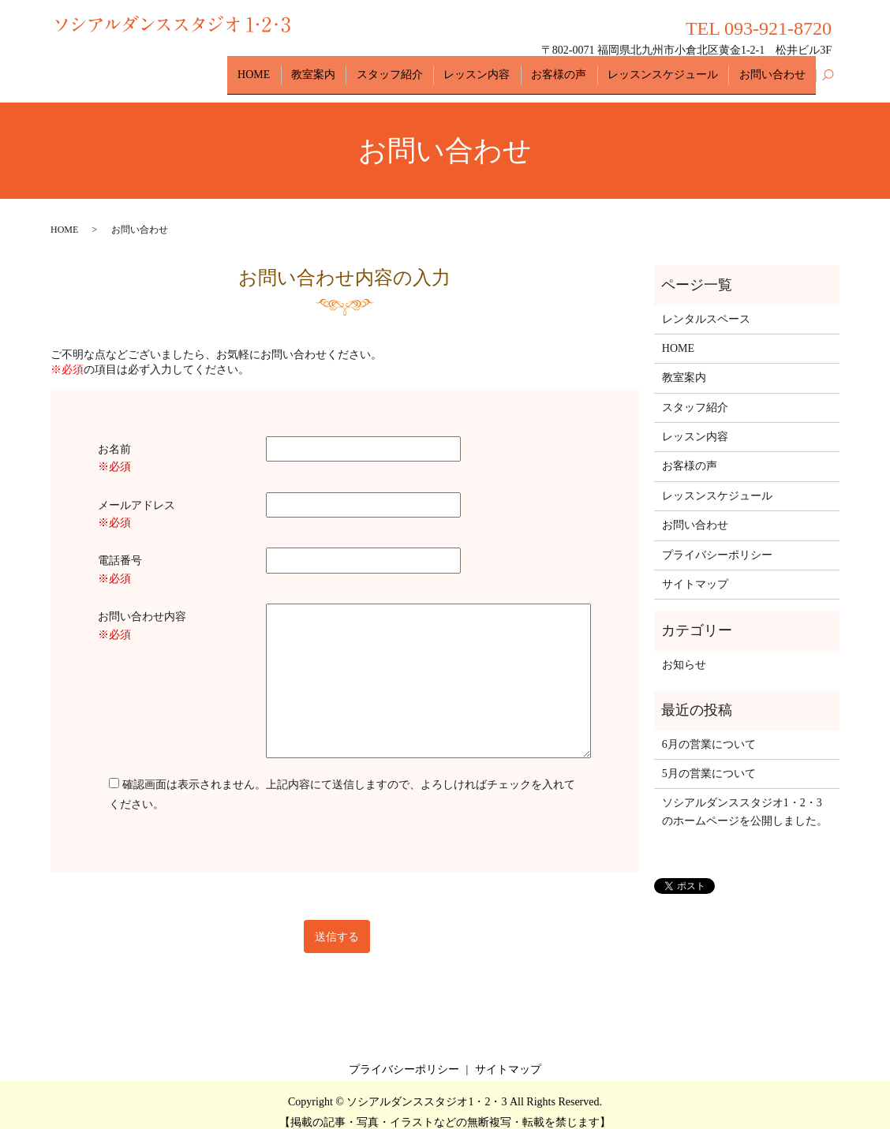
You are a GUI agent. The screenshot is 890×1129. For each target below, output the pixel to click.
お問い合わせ (776, 67)
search (828, 68)
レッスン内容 (504, 67)
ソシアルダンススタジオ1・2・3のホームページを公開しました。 (745, 798)
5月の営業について (709, 759)
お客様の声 (578, 67)
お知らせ (684, 650)
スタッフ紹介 (424, 67)
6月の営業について (709, 730)
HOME (305, 67)
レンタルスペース (706, 305)
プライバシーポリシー (717, 541)
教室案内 (357, 67)
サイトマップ (695, 570)
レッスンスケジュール (674, 67)
